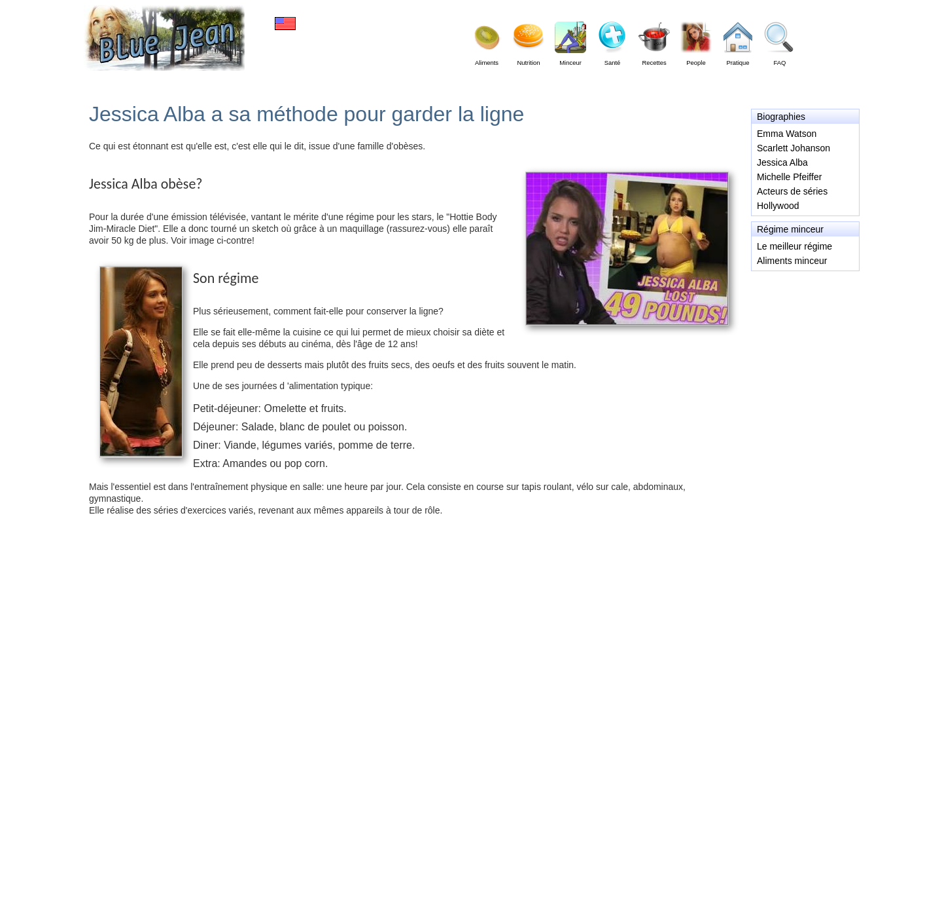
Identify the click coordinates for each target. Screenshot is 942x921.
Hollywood (778, 205)
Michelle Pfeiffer (789, 177)
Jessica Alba (782, 162)
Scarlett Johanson (793, 148)
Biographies (781, 116)
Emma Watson (786, 133)
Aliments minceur (792, 260)
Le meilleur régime (794, 246)
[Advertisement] (804, 330)
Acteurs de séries (792, 191)
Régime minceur (790, 229)
